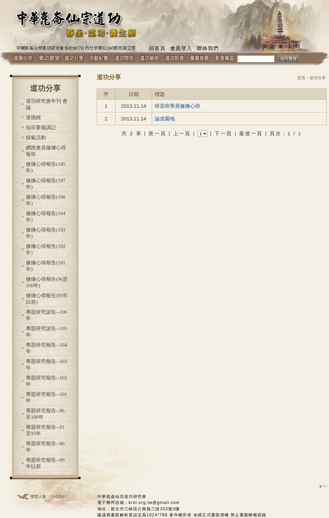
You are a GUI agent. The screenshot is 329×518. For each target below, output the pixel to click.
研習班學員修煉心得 (177, 106)
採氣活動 (36, 137)
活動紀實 (98, 58)
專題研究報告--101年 (46, 397)
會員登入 (181, 48)
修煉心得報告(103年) (45, 233)
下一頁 (223, 133)
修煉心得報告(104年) (45, 216)
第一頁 (157, 133)
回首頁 (157, 48)
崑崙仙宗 (23, 58)
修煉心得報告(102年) (45, 249)
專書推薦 (199, 58)
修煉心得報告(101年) (45, 266)
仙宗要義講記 (41, 127)
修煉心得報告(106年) (45, 200)
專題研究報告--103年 (46, 364)
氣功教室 (48, 58)
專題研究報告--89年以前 (45, 463)
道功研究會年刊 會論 (46, 104)
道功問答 (124, 58)
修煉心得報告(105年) (45, 167)
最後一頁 (251, 133)
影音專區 (224, 58)
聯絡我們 (208, 48)
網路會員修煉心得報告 (46, 151)
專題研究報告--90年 (45, 447)
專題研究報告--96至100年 (45, 414)
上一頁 (182, 133)
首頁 (301, 77)
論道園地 (165, 118)
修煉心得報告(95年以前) (47, 299)
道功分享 (73, 58)
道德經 (33, 117)
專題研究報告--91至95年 (45, 430)
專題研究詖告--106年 (46, 315)
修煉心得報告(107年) (45, 184)
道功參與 (149, 58)
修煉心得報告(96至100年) (47, 282)
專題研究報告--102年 (46, 381)
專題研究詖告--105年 (46, 332)
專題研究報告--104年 (46, 348)
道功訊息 (174, 58)
